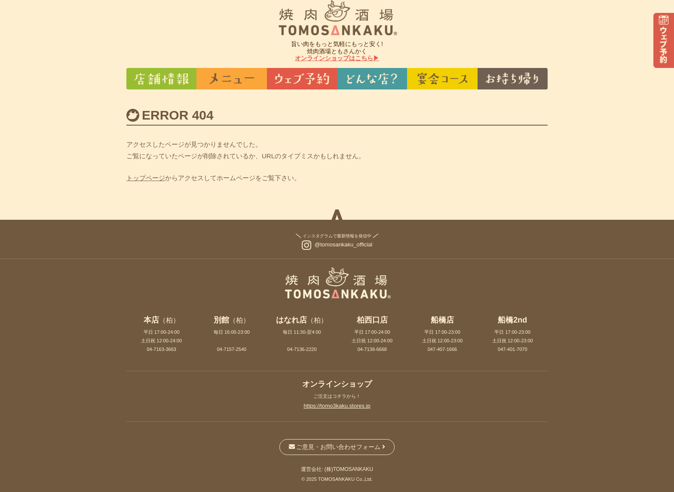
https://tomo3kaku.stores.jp (336, 406)
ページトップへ (337, 217)
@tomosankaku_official (343, 244)
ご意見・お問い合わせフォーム (337, 446)
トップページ (145, 177)
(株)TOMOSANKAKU (349, 469)
